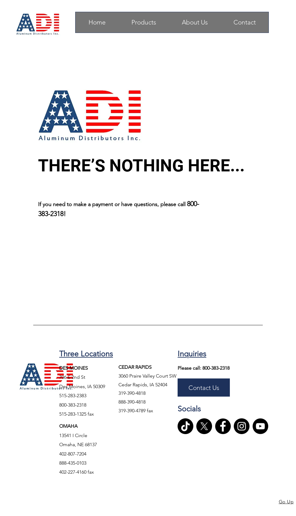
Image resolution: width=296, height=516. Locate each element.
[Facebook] (223, 426)
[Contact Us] (204, 387)
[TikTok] (185, 426)
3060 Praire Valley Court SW (147, 376)
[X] (204, 426)
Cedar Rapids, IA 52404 (143, 385)
